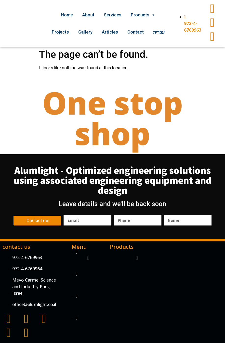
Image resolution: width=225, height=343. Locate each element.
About (88, 14)
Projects (60, 32)
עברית (159, 32)
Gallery (85, 32)
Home (67, 14)
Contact (135, 32)
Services (112, 14)
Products (143, 14)
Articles (110, 32)
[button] (88, 258)
